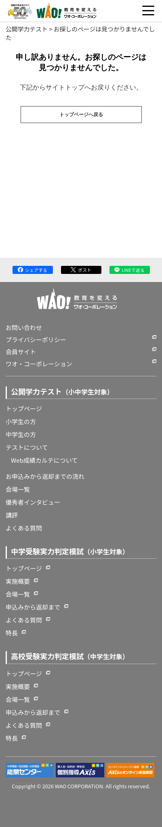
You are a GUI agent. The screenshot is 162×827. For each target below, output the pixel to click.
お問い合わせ (24, 327)
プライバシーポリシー (36, 339)
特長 (12, 633)
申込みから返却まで (33, 607)
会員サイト (21, 351)
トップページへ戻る (81, 114)
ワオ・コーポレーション (39, 363)
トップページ (24, 408)
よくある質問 (24, 528)
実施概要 (18, 581)
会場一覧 (18, 489)
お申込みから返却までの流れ (45, 476)
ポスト (81, 270)
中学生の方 (21, 434)
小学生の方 (21, 421)
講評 (12, 515)
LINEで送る (129, 270)
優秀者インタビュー (33, 502)
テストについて (27, 447)
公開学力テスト (27, 29)
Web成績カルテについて (44, 460)
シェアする (32, 270)
